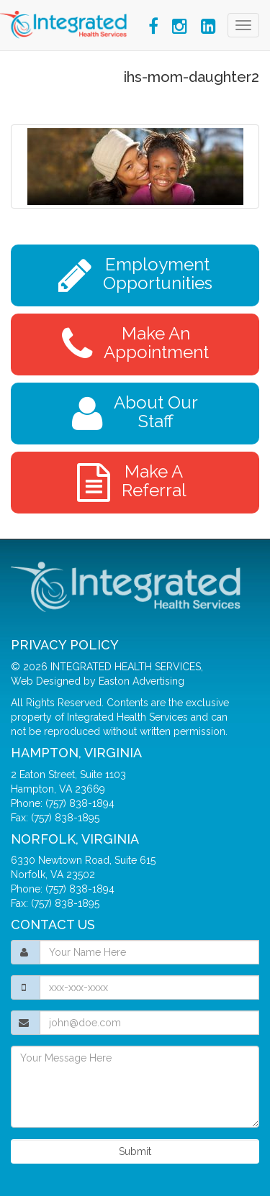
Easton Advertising (141, 681)
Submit (135, 1151)
